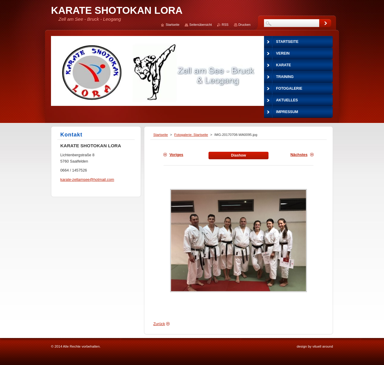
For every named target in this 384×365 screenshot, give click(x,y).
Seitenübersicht (200, 24)
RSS (225, 24)
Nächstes (299, 154)
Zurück (159, 324)
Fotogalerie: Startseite (191, 134)
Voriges (176, 154)
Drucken (244, 24)
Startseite (160, 134)
